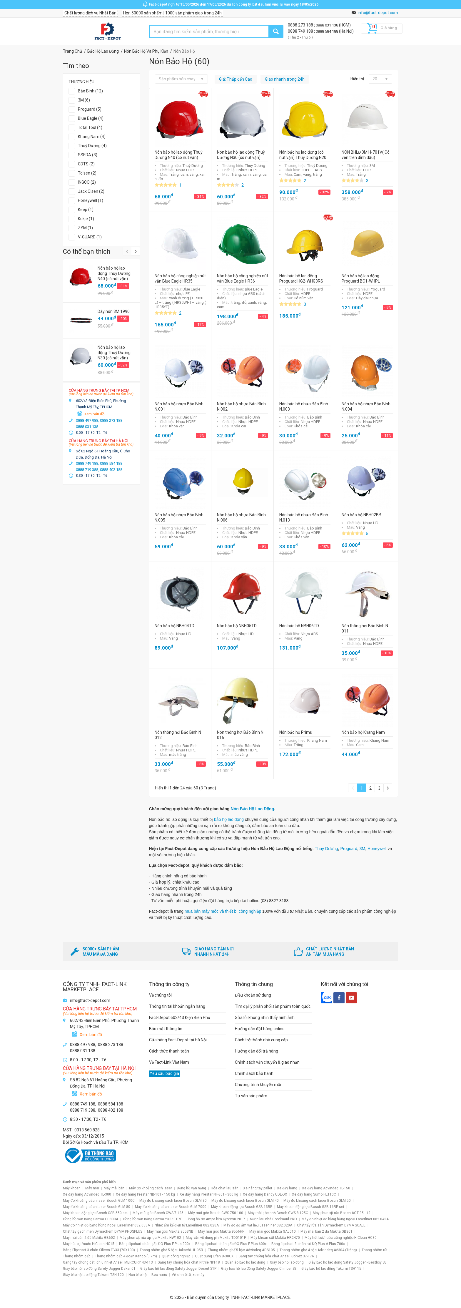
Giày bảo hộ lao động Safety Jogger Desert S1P (178, 1268)
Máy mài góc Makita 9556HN (221, 1231)
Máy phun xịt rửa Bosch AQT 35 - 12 (341, 1213)
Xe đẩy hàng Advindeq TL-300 (87, 1194)
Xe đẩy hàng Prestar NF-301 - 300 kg (209, 1194)
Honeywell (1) (90, 200)
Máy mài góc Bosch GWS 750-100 (215, 1213)
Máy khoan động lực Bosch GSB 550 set (95, 1213)
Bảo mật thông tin (165, 1028)
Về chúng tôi (160, 995)
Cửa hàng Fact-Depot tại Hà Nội (178, 1040)
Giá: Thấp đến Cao (235, 79)
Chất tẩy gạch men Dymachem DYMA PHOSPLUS (102, 1231)
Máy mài (92, 1188)
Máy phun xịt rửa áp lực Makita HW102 (150, 1238)
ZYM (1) (85, 227)
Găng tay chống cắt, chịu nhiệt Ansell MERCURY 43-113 (108, 1262)
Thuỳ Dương (326, 848)
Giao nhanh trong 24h (285, 79)
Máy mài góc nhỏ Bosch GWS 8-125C (278, 1213)
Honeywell (377, 848)
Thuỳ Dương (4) (92, 145)
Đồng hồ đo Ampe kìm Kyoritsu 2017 (215, 1219)
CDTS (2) (86, 164)
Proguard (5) (89, 109)
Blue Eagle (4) (90, 118)
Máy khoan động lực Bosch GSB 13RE (241, 1207)
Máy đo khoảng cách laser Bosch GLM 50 (317, 1201)
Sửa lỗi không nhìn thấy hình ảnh (265, 1017)
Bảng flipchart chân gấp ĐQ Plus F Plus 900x (155, 1244)
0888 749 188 (301, 31)
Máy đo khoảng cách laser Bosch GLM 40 (245, 1201)
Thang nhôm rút (374, 1250)
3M (362, 848)
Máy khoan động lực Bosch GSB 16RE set (310, 1207)
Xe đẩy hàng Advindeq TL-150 (326, 1188)
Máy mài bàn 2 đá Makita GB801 (326, 1231)
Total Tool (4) (90, 127)
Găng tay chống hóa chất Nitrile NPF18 (189, 1262)
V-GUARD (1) (90, 237)
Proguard (348, 848)
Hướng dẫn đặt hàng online (260, 1028)
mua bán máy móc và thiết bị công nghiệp (223, 911)
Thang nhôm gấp (76, 1256)
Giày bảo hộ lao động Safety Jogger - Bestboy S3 (347, 1262)
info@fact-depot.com (378, 12)
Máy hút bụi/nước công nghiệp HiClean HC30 (341, 1238)
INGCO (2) (87, 182)
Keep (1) (85, 209)
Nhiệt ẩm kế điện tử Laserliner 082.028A (187, 1225)
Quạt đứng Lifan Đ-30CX (214, 1256)
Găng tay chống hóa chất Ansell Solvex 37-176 (276, 1256)
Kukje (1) (86, 218)
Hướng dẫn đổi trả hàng (256, 1051)
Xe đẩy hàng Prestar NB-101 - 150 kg (145, 1194)
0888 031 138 (327, 25)
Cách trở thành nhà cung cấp (261, 1040)
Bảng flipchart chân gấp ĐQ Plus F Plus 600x (231, 1244)
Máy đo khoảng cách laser (150, 1188)
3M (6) (84, 100)
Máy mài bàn (114, 1188)
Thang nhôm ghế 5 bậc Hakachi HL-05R (171, 1250)
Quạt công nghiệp (176, 1256)
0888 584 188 (327, 31)
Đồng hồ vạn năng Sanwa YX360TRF (152, 1219)
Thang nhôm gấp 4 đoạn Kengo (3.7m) (126, 1256)
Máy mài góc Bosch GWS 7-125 (158, 1213)
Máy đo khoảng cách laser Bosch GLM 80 (96, 1207)
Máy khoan (72, 1188)
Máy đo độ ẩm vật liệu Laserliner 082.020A (257, 1225)
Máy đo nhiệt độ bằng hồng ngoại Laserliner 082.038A (106, 1225)
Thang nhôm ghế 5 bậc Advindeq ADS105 (241, 1250)
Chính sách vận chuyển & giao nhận (267, 1062)
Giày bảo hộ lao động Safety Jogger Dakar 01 (99, 1268)
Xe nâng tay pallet (257, 1188)
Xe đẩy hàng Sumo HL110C (314, 1194)
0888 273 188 (301, 25)
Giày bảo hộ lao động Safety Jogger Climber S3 (259, 1268)
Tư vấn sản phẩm (251, 1095)
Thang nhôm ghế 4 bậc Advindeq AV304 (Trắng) (318, 1250)
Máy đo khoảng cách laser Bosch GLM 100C (99, 1201)
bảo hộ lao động (229, 819)
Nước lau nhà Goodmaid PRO (273, 1219)
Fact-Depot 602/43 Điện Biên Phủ (179, 1017)
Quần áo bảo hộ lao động (245, 1262)
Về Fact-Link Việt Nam (169, 1062)
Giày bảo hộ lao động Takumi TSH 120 (93, 1275)
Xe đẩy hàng (287, 1188)
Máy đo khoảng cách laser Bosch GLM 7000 (170, 1207)
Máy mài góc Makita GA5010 (272, 1231)
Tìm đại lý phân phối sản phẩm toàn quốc (272, 1006)
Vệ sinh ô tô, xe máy (188, 1275)
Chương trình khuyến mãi (258, 1084)
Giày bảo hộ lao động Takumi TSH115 (331, 1268)
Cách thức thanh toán (169, 1051)
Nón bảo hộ (137, 1275)
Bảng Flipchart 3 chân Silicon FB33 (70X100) (99, 1250)
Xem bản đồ (94, 414)
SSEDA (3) (87, 154)
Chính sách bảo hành (254, 1073)
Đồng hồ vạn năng (191, 1188)
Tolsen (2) (87, 173)
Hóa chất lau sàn (224, 1188)
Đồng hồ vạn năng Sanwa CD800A (90, 1219)
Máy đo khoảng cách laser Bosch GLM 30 (173, 1201)
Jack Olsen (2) (91, 191)
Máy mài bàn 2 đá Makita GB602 (89, 1238)
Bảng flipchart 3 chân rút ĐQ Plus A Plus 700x (308, 1244)
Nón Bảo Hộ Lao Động (252, 808)
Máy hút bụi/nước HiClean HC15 (88, 1244)
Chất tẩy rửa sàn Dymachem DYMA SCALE (331, 1225)
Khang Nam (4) (92, 136)
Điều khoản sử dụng (253, 995)
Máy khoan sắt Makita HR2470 (275, 1238)
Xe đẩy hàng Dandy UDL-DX (265, 1194)
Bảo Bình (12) (90, 91)
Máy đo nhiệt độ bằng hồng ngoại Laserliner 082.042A (345, 1219)
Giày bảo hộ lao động (287, 1262)
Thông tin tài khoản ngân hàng (177, 1006)
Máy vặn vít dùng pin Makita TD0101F (216, 1238)
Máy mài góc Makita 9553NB (170, 1231)
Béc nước (159, 1275)
